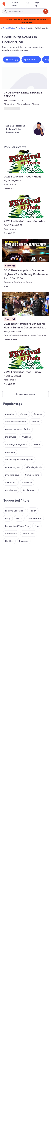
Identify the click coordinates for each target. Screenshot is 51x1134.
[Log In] (27, 4)
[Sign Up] (37, 4)
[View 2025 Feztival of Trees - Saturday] (25, 206)
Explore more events (25, 394)
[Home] (3, 4)
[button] (11, 59)
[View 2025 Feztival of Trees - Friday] (25, 162)
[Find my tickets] (15, 4)
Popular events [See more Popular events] (15, 147)
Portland (21, 27)
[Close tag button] (38, 59)
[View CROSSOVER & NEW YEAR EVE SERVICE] (24, 78)
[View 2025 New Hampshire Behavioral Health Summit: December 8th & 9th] (25, 304)
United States (9, 27)
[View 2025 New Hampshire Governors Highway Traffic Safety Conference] (25, 251)
